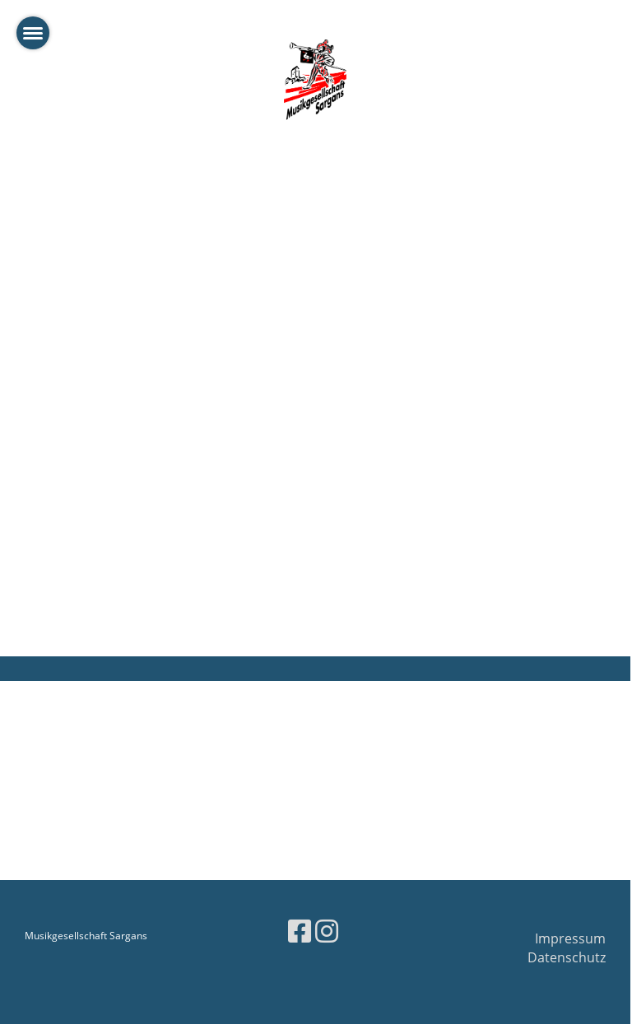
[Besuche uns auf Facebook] (299, 930)
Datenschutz (566, 957)
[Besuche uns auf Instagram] (326, 930)
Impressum (570, 938)
